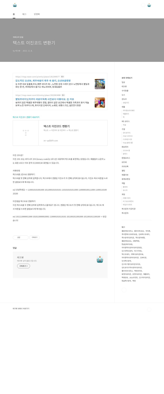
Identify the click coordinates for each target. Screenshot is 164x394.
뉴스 (123, 171)
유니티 (125, 267)
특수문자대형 (140, 314)
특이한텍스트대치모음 (129, 311)
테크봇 (20, 335)
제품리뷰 (125, 251)
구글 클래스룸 (128, 219)
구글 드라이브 (128, 212)
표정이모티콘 (126, 351)
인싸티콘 (143, 334)
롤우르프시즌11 (127, 347)
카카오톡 (125, 243)
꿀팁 (123, 247)
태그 (24, 14)
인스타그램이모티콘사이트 (131, 341)
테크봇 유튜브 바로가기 (21, 385)
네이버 (124, 238)
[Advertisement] (60, 95)
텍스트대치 (125, 331)
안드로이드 (127, 209)
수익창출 (125, 167)
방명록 (37, 14)
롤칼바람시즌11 (127, 307)
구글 (123, 205)
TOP (149, 386)
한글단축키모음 (127, 321)
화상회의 (125, 223)
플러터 (125, 263)
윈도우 (124, 175)
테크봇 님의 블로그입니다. (27, 339)
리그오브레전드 (128, 278)
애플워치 (126, 190)
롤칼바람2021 (126, 317)
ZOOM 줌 (126, 227)
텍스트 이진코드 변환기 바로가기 (26, 159)
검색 (143, 5)
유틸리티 (126, 179)
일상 (123, 159)
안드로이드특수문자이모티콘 (132, 344)
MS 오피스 (126, 198)
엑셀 (124, 201)
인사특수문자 (126, 337)
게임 (123, 271)
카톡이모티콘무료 (137, 331)
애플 (123, 183)
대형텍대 (136, 317)
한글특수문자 (126, 357)
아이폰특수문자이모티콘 (130, 334)
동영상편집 (126, 255)
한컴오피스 (126, 234)
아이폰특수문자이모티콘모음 (132, 324)
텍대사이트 (138, 347)
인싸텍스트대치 (144, 311)
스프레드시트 (127, 216)
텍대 (134, 357)
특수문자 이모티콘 (129, 285)
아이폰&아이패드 (129, 187)
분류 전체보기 (127, 154)
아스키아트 (138, 327)
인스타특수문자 (127, 327)
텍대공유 (125, 354)
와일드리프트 (127, 281)
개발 (123, 260)
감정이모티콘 (137, 351)
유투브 (124, 366)
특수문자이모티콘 (128, 314)
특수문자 (125, 289)
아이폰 (148, 307)
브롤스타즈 (127, 274)
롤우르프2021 (139, 307)
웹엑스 (125, 230)
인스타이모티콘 (144, 354)
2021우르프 (133, 354)
